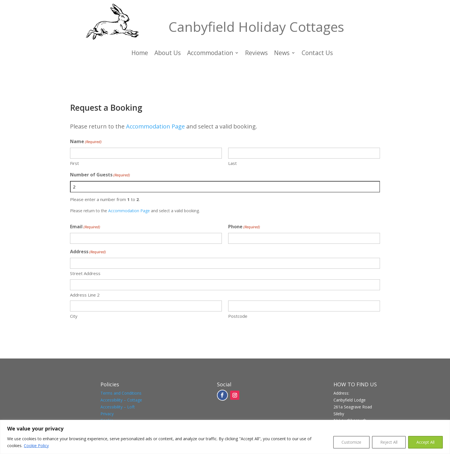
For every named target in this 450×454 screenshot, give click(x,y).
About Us (167, 54)
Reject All (388, 442)
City (73, 316)
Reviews (256, 54)
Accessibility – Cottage (121, 400)
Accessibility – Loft (117, 407)
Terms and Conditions (120, 393)
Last (232, 163)
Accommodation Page (155, 126)
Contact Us (317, 54)
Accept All (425, 442)
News (282, 54)
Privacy (107, 413)
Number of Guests (100, 175)
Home (139, 54)
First (74, 163)
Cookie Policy (36, 445)
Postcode (237, 316)
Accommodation (210, 54)
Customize (351, 442)
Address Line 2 (85, 295)
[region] (225, 437)
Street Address (85, 273)
